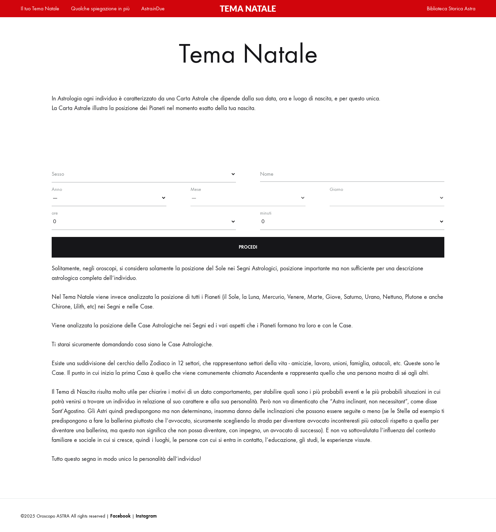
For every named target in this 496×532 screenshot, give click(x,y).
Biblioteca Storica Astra (451, 8)
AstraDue (153, 8)
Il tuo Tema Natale (40, 8)
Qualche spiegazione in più (100, 8)
